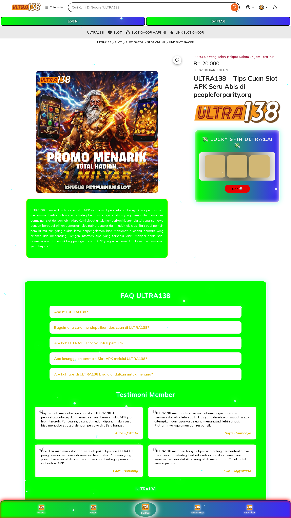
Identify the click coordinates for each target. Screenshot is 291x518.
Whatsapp (198, 509)
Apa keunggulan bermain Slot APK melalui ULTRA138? (100, 358)
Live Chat (250, 509)
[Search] (235, 7)
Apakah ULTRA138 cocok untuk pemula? (88, 343)
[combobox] (149, 7)
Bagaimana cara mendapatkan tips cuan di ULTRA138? (101, 327)
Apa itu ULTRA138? (71, 312)
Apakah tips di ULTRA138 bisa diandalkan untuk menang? (103, 374)
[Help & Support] (250, 7)
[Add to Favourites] (177, 60)
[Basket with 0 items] (275, 7)
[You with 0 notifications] (263, 7)
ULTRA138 (104, 42)
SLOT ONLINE (156, 42)
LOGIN (73, 21)
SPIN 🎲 (237, 188)
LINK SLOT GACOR (181, 42)
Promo (41, 509)
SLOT (118, 42)
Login (93, 509)
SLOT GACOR (134, 42)
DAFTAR (218, 21)
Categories (54, 7)
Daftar (145, 509)
